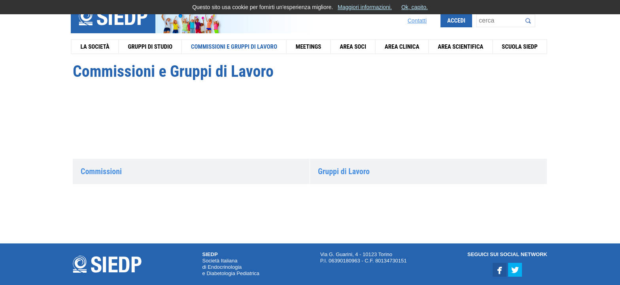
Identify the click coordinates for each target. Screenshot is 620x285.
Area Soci (353, 46)
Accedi (456, 20)
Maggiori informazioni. (365, 7)
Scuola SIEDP (520, 46)
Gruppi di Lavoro (344, 171)
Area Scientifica (460, 46)
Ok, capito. (414, 7)
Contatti (417, 20)
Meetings (308, 46)
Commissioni (101, 171)
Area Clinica (402, 46)
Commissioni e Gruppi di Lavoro (234, 46)
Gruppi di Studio (150, 46)
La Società (94, 46)
